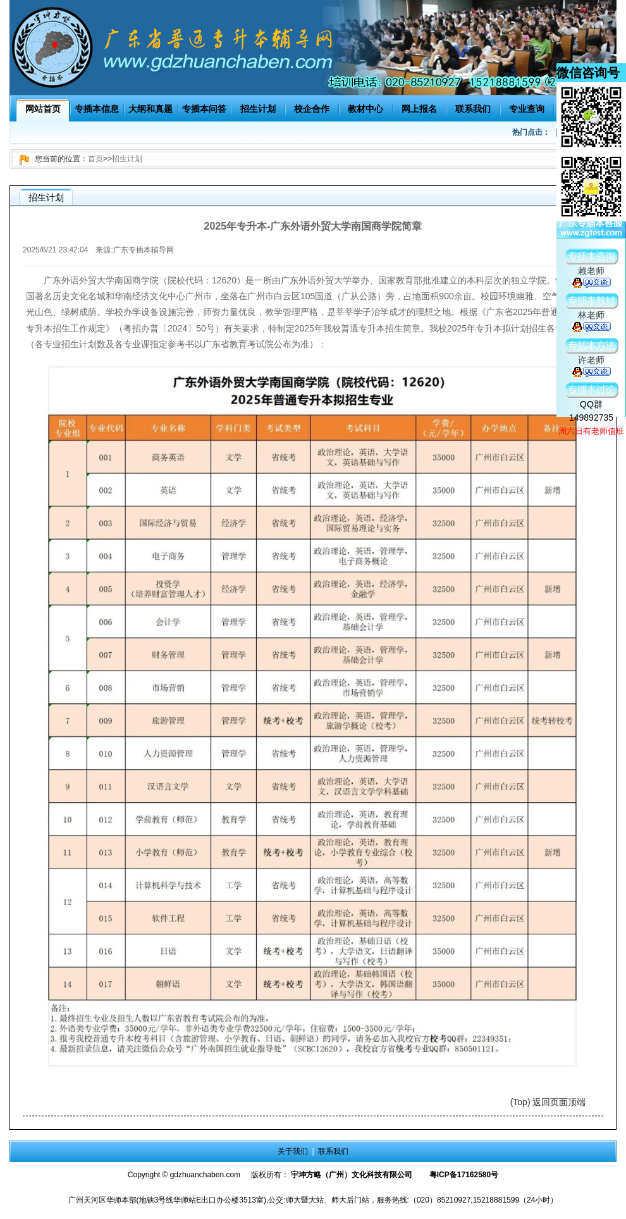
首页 (95, 158)
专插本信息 (97, 109)
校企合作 (311, 109)
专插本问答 (204, 109)
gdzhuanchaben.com (205, 1174)
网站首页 (43, 109)
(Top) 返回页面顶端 (548, 1102)
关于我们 (293, 1151)
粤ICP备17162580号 (463, 1174)
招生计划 (258, 109)
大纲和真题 (150, 109)
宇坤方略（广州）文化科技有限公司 (351, 1174)
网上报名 (419, 109)
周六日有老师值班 (591, 431)
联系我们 (473, 109)
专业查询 (526, 109)
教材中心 (365, 109)
